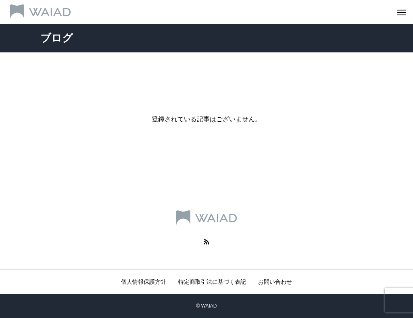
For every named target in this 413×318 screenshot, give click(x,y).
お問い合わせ (275, 282)
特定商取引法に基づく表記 (212, 282)
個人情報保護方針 (143, 282)
